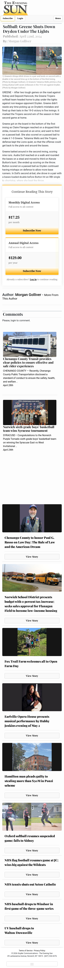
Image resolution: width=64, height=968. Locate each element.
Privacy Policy (39, 951)
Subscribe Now (32, 230)
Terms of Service (26, 951)
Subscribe (8, 18)
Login (20, 18)
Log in (33, 279)
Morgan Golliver (28, 295)
